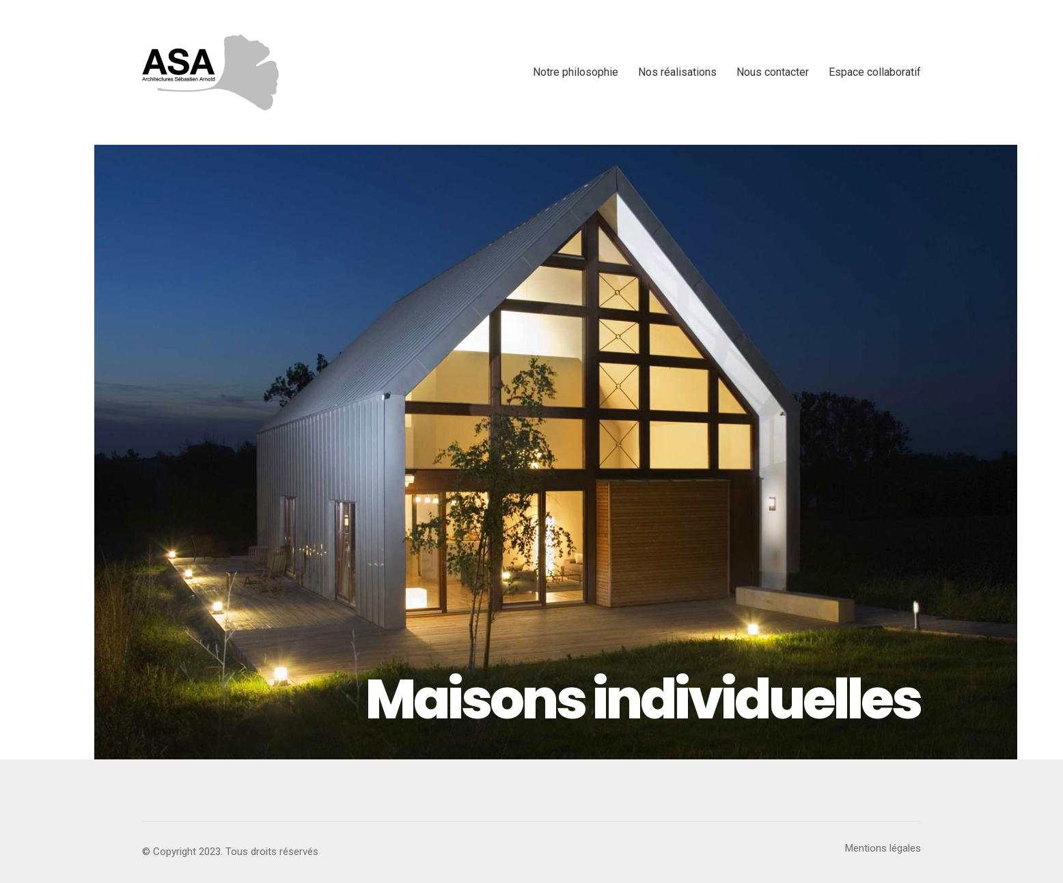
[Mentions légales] (883, 849)
